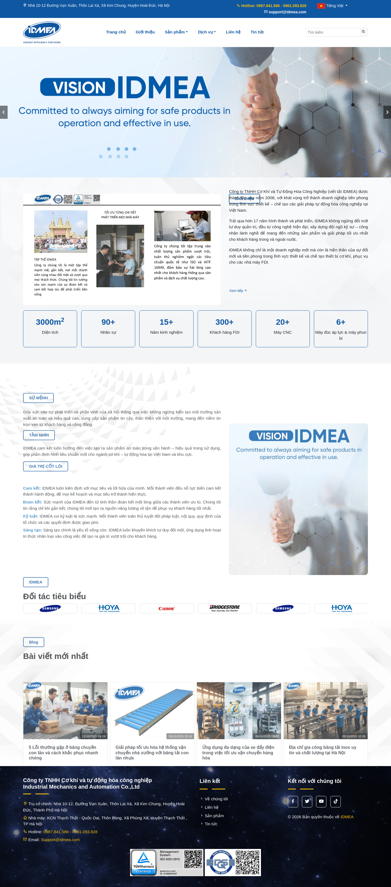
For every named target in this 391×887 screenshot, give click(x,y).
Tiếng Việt (330, 6)
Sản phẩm (176, 32)
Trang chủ (116, 32)
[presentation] (4, 112)
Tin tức (257, 32)
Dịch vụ (207, 32)
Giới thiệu (145, 32)
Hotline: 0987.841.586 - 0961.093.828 (272, 6)
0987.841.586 (56, 831)
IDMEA (347, 816)
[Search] (331, 32)
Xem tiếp (238, 288)
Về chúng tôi (214, 799)
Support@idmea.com (60, 839)
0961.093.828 (84, 831)
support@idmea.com (285, 12)
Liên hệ (233, 32)
